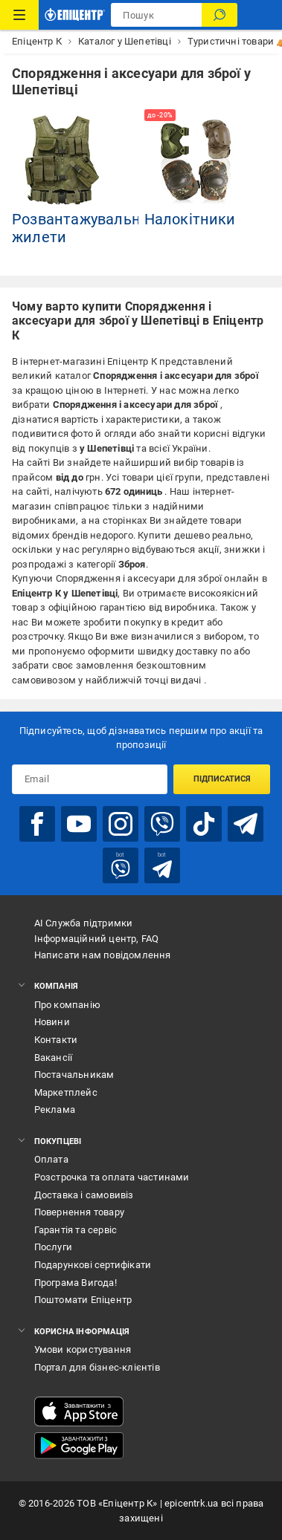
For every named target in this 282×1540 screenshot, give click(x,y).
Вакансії (53, 1057)
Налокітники (190, 219)
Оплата (51, 1159)
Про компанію (67, 1004)
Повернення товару (79, 1212)
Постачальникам (74, 1074)
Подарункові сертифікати (93, 1264)
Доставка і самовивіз (84, 1195)
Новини (52, 1021)
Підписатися (222, 779)
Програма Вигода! (75, 1282)
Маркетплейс (65, 1092)
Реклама (54, 1109)
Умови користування (83, 1349)
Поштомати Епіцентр (83, 1299)
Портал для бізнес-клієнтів (97, 1367)
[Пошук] (219, 15)
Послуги (53, 1247)
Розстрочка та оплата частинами (112, 1177)
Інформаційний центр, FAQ (96, 938)
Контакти (56, 1039)
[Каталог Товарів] (19, 15)
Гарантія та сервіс (76, 1229)
